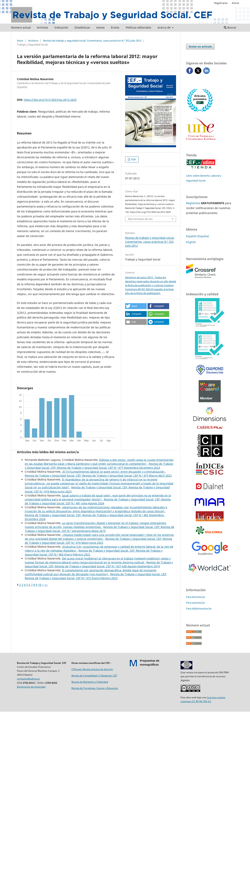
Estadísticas (82, 27)
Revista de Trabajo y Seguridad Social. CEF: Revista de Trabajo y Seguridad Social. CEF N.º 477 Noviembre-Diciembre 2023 (99, 466)
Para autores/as (195, 602)
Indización (61, 27)
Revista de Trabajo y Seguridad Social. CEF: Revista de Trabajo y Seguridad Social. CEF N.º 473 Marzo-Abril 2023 (98, 475)
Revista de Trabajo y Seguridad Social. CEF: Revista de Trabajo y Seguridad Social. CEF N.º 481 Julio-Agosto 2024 (98, 501)
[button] (136, 306)
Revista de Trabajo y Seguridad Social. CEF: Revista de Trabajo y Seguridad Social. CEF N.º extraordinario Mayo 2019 (99, 529)
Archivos (42, 27)
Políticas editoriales (138, 27)
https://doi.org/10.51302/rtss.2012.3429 (50, 100)
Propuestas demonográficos (149, 662)
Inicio (20, 40)
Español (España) (197, 236)
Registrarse (220, 3)
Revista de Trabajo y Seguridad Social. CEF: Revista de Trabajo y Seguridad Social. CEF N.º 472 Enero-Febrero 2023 (96, 576)
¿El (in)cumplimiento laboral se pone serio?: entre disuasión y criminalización (113, 471)
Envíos (115, 27)
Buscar (230, 27)
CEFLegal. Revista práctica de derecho (92, 669)
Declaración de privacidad (31, 686)
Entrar (235, 3)
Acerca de (164, 27)
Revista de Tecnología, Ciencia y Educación (94, 688)
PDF (133, 159)
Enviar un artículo (200, 46)
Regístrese (193, 203)
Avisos (100, 27)
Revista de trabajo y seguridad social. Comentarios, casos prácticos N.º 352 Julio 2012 (92, 40)
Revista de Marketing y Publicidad (89, 682)
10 (39, 585)
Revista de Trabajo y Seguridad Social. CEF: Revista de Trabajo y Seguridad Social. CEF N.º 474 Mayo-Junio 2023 (98, 541)
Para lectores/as (195, 597)
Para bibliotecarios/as (198, 608)
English (191, 242)
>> (46, 585)
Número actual (21, 27)
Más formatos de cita (140, 219)
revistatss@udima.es (28, 678)
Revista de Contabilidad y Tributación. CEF (94, 675)
